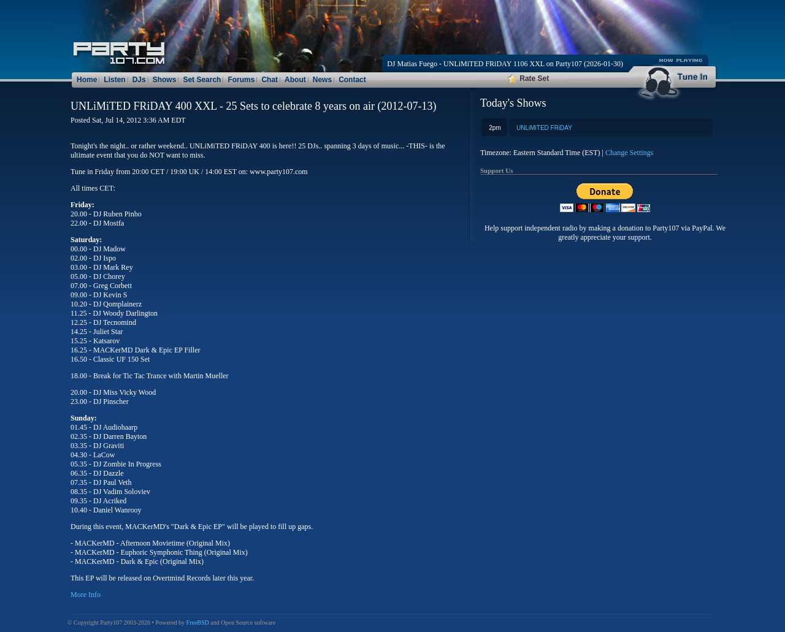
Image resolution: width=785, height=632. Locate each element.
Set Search (202, 79)
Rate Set (528, 78)
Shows (165, 79)
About (295, 79)
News (322, 79)
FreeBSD (197, 622)
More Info (86, 594)
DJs (139, 79)
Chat (269, 79)
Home (87, 79)
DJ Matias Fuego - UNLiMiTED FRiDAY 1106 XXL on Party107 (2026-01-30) (505, 63)
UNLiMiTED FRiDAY (544, 127)
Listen (114, 79)
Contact (352, 79)
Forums (241, 79)
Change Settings (629, 152)
